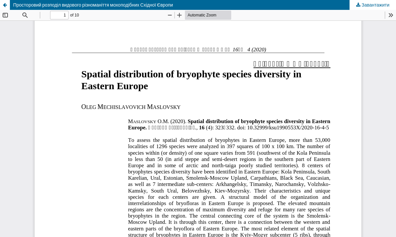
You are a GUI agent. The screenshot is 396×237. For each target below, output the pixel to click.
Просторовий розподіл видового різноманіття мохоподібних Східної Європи (93, 5)
